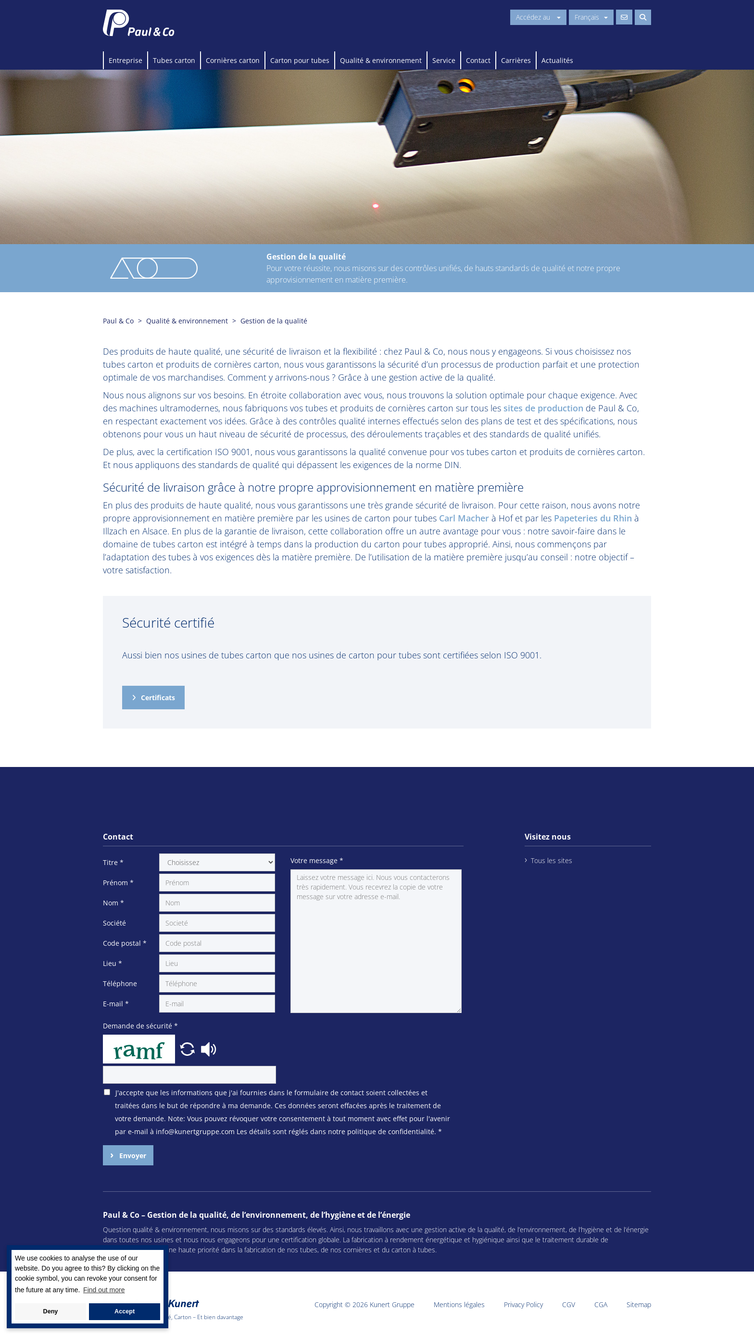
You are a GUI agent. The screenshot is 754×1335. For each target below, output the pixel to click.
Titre (113, 862)
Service (443, 60)
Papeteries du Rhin (593, 518)
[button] (188, 1048)
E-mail (116, 1003)
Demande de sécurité (140, 1025)
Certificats (158, 697)
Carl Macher (464, 518)
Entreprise (125, 60)
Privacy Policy (523, 1304)
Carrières (516, 60)
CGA (600, 1304)
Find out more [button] (104, 1290)
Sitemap (639, 1304)
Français (591, 17)
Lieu (112, 963)
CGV (568, 1304)
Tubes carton (174, 60)
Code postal (125, 943)
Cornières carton (233, 60)
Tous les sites (551, 860)
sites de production (543, 408)
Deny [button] (50, 1311)
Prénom (118, 882)
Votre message (316, 860)
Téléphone (120, 983)
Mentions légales (459, 1304)
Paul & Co (118, 320)
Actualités (557, 60)
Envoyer (131, 1155)
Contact (478, 60)
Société (114, 922)
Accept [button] (124, 1311)
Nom (113, 902)
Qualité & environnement (381, 60)
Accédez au (538, 17)
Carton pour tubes (299, 60)
